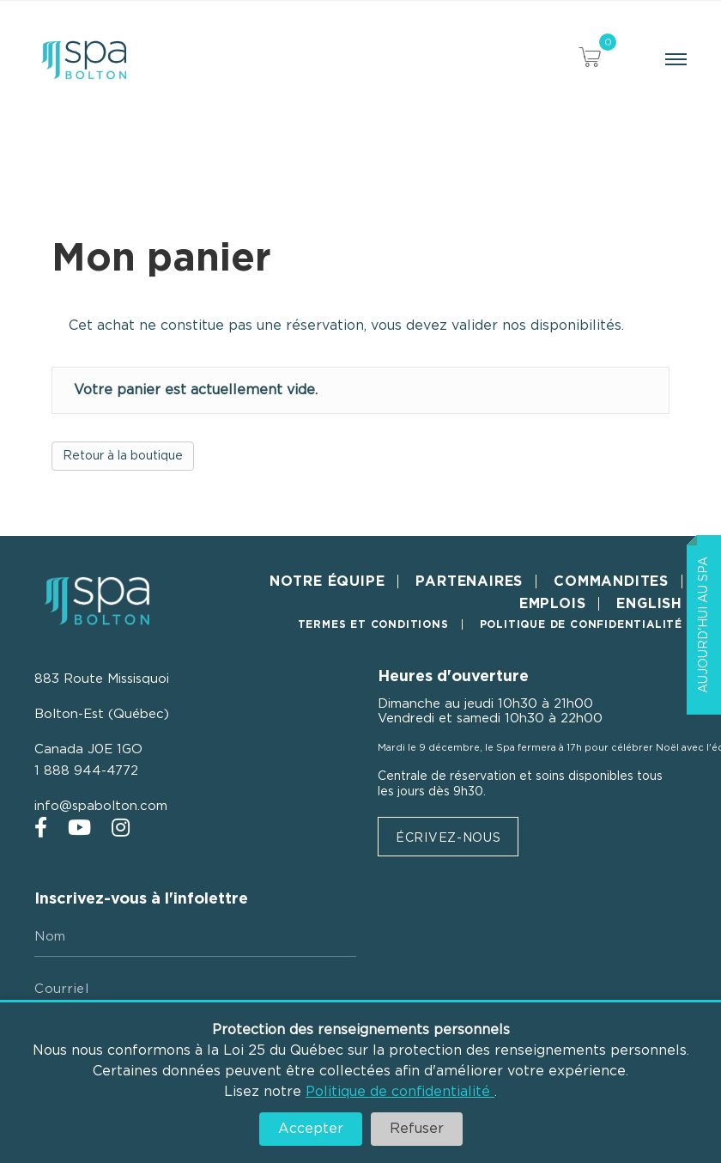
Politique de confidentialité (400, 1092)
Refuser (417, 1129)
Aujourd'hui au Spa (704, 625)
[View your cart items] (590, 59)
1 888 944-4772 (86, 770)
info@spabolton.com (100, 806)
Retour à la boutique (123, 456)
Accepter (310, 1129)
